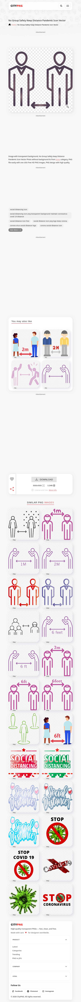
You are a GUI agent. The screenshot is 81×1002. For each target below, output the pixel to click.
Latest (15, 947)
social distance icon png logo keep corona (50, 221)
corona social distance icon (51, 226)
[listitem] (17, 991)
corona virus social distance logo (23, 226)
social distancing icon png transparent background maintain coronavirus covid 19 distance (38, 215)
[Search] (61, 6)
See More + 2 (15, 230)
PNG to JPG (17, 958)
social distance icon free (19, 221)
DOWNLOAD (44, 479)
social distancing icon (18, 209)
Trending (16, 954)
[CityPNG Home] (17, 6)
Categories (17, 951)
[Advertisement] (40, 39)
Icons (58, 159)
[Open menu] (67, 6)
